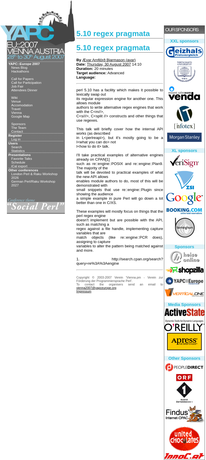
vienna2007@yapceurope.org (96, 288)
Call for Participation (26, 82)
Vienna (16, 112)
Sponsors (18, 124)
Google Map (20, 116)
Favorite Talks (21, 158)
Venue (16, 101)
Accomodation (22, 105)
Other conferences (23, 170)
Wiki (14, 97)
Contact (17, 131)
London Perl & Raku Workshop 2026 (34, 175)
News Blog (19, 67)
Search (16, 147)
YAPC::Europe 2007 (24, 64)
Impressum (83, 291)
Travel (15, 109)
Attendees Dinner (24, 90)
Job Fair (17, 86)
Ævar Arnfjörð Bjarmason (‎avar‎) (109, 60)
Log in (15, 139)
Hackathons (20, 71)
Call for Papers (22, 79)
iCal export (19, 166)
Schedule (18, 162)
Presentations (19, 155)
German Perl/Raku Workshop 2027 (33, 183)
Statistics (18, 151)
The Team (18, 127)
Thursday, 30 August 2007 (109, 64)
